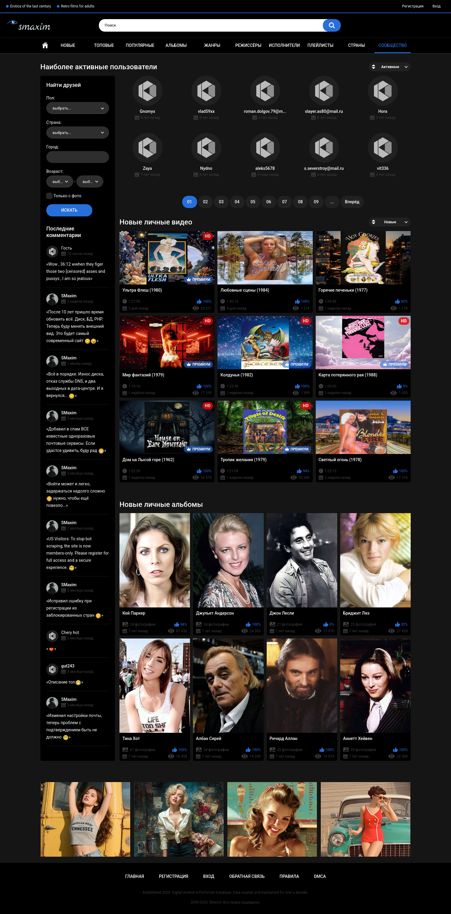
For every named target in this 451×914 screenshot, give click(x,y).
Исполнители (284, 45)
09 (316, 201)
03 (221, 201)
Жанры (212, 45)
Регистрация (413, 6)
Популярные (140, 45)
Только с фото (67, 195)
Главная (45, 45)
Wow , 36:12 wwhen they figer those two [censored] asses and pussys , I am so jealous (75, 271)
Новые (68, 45)
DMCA (320, 876)
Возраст (54, 171)
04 (237, 201)
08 (300, 201)
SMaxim (68, 295)
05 (253, 201)
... (332, 201)
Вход (436, 6)
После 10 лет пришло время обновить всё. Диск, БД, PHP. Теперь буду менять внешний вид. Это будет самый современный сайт (75, 326)
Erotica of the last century (30, 6)
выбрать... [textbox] (62, 108)
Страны (356, 45)
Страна (53, 122)
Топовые (104, 45)
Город (52, 146)
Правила (289, 876)
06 (268, 201)
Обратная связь (247, 876)
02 (205, 201)
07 (284, 201)
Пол (50, 98)
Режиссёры (248, 45)
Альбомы (176, 45)
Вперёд (352, 201)
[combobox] (77, 108)
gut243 (67, 666)
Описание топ (64, 682)
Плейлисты (320, 45)
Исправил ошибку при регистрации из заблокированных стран (73, 608)
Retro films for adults (77, 6)
